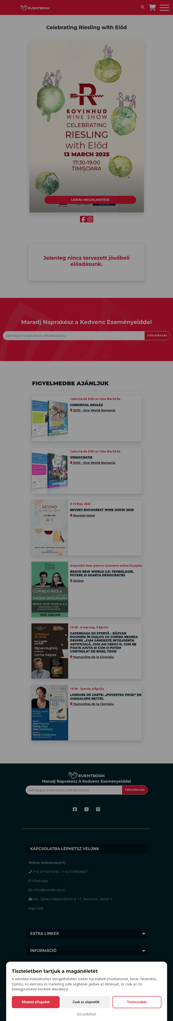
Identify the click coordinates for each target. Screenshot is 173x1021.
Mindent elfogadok (36, 1002)
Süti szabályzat (86, 1014)
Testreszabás (137, 1002)
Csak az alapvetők (86, 1002)
